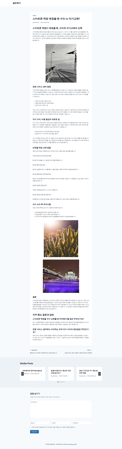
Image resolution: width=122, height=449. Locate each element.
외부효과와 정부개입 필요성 (32, 371)
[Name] (39, 423)
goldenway (36, 22)
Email (54, 423)
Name (33, 423)
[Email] (61, 423)
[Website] (82, 423)
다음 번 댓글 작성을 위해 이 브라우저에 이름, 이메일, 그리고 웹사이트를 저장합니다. (54, 427)
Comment (34, 402)
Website (75, 423)
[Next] (99, 374)
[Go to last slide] (22, 374)
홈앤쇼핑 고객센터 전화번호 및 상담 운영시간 (45, 351)
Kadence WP (73, 444)
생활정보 (34, 15)
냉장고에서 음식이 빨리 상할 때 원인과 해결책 (77, 351)
